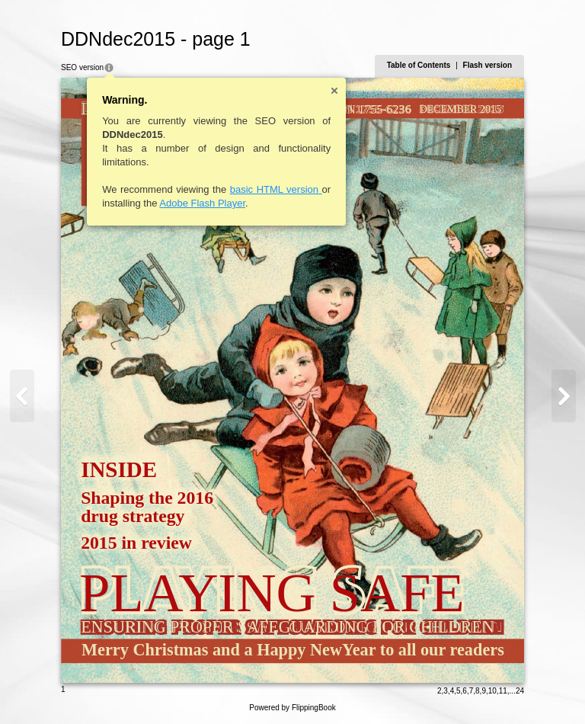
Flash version (487, 65)
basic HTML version (276, 189)
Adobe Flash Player (202, 203)
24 (520, 691)
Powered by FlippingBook (292, 707)
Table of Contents (419, 65)
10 (492, 691)
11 (503, 691)
